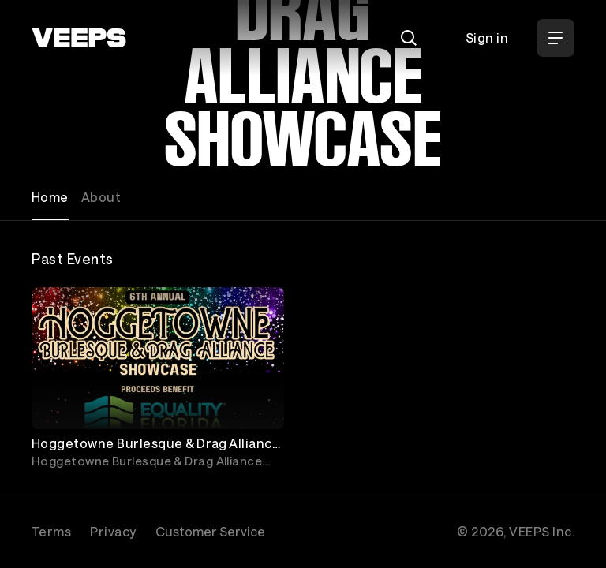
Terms (51, 531)
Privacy (113, 531)
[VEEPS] (79, 37)
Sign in (487, 37)
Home (50, 196)
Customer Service (210, 531)
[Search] (409, 38)
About (101, 196)
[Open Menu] (555, 38)
